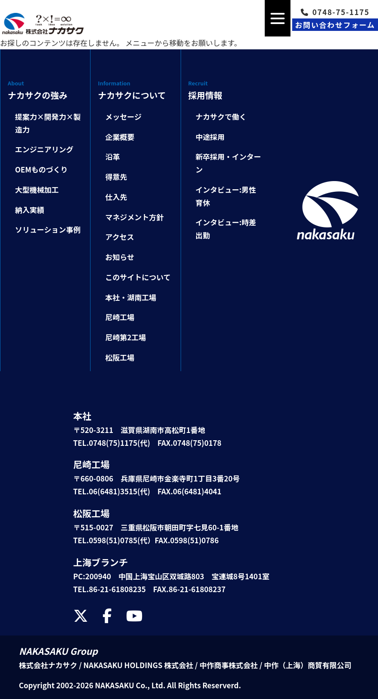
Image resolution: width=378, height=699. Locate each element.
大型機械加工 (37, 189)
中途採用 (210, 136)
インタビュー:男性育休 (226, 196)
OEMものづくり (41, 169)
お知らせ (119, 256)
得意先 (116, 176)
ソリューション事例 (48, 229)
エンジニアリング (44, 149)
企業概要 (119, 136)
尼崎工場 (119, 317)
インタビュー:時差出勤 (226, 228)
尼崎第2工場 (125, 337)
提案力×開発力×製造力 (48, 123)
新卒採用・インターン (228, 163)
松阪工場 (119, 357)
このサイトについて (138, 277)
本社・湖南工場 (130, 297)
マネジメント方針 (134, 217)
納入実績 (29, 209)
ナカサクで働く (221, 116)
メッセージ (123, 116)
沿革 (112, 156)
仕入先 (116, 196)
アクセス (119, 236)
